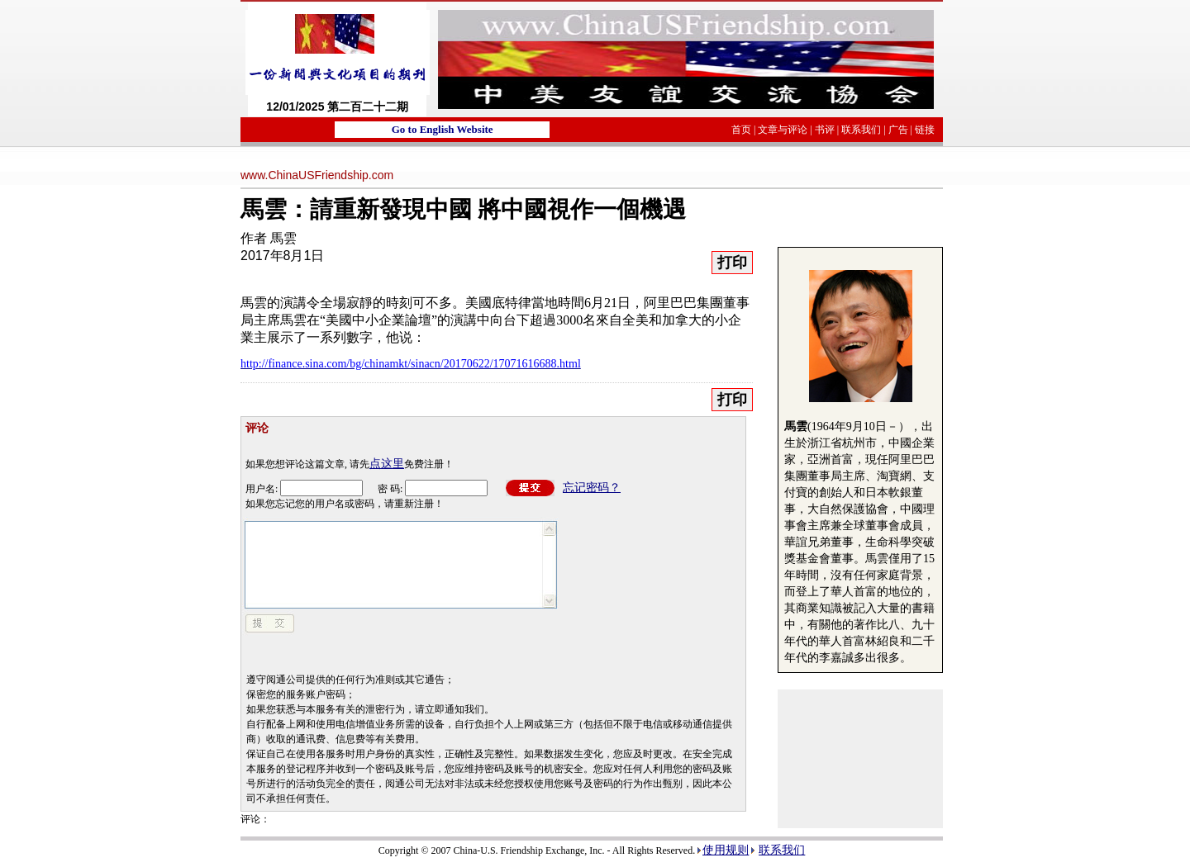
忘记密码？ (592, 487)
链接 (925, 129)
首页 (741, 129)
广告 (898, 129)
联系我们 (861, 129)
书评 (825, 129)
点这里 (386, 463)
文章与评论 (782, 129)
